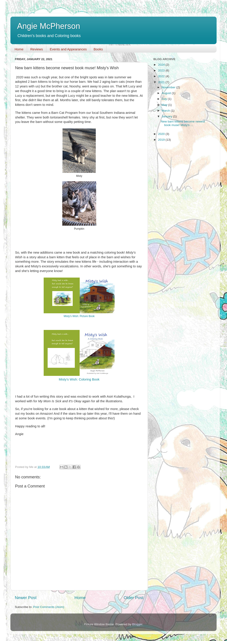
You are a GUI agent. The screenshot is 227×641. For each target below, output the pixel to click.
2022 (162, 76)
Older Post (133, 597)
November (169, 87)
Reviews (36, 49)
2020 (162, 134)
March (166, 110)
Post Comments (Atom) (48, 607)
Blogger (137, 624)
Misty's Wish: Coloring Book (79, 379)
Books (98, 49)
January (167, 116)
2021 (162, 82)
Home (19, 49)
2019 (162, 139)
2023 (162, 70)
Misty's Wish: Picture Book (79, 316)
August (167, 93)
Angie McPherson (48, 26)
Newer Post (26, 597)
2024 (162, 64)
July (165, 99)
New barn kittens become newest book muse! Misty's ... (183, 123)
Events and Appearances (68, 49)
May (165, 105)
